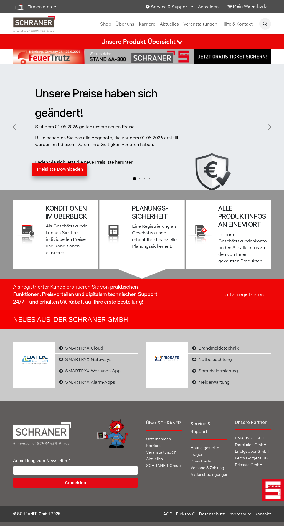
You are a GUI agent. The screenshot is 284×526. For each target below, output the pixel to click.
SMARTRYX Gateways (85, 359)
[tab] (142, 41)
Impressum (239, 514)
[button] (265, 24)
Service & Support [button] (168, 6)
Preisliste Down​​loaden (60, 169)
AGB (168, 514)
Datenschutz (212, 514)
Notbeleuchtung (212, 359)
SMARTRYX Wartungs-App (90, 370)
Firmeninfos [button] (33, 7)
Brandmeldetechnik (215, 348)
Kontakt (263, 514)
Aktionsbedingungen (209, 474)
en (161, 452)
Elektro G (186, 514)
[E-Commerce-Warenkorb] (247, 6)
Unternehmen (158, 438)
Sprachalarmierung (215, 370)
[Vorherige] (14, 127)
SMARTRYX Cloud (81, 348)
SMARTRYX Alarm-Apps (87, 382)
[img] (271, 490)
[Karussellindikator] (134, 178)
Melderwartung (211, 382)
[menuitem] (105, 23)
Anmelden (208, 6)
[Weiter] (270, 127)
